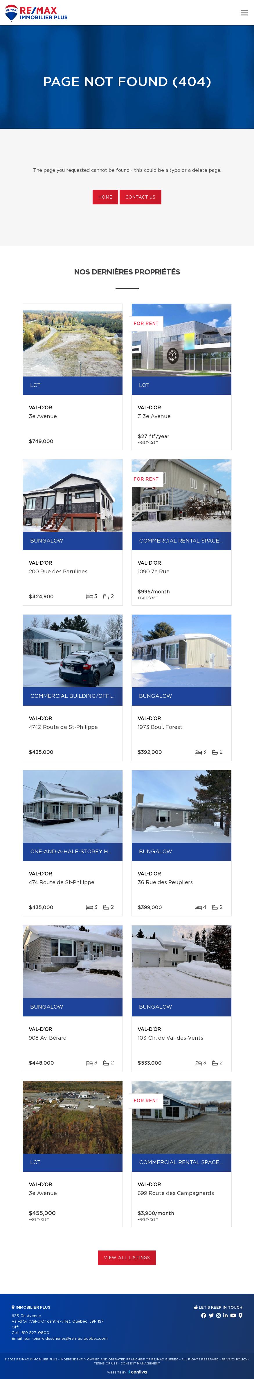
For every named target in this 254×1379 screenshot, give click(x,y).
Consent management (140, 1363)
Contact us (140, 197)
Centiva (137, 1372)
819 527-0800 (35, 1333)
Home (105, 197)
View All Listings (127, 1258)
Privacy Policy (234, 1359)
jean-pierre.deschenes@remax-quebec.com (66, 1339)
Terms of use (106, 1363)
